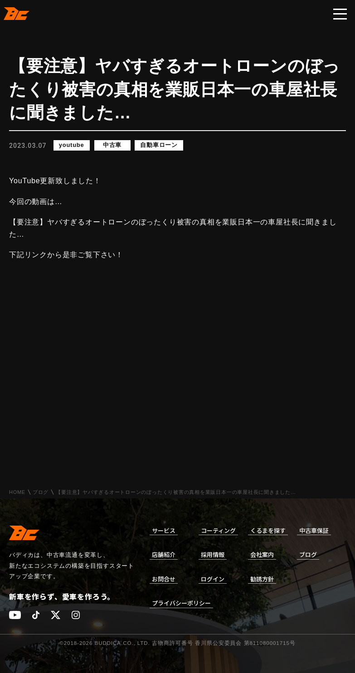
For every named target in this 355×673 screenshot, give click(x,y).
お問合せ (163, 579)
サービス (163, 530)
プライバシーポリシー (181, 603)
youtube (71, 145)
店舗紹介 (163, 554)
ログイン (212, 579)
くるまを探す (268, 530)
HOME (17, 492)
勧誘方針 (262, 579)
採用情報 (212, 554)
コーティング (218, 530)
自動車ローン (159, 145)
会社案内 (262, 554)
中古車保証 (314, 530)
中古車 (112, 145)
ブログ (41, 492)
